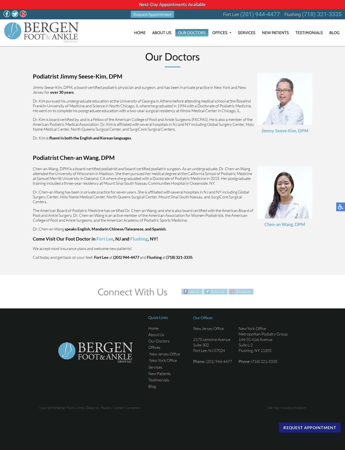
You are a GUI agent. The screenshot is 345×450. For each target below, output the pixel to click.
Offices (220, 32)
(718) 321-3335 (322, 14)
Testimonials (309, 32)
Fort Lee (104, 239)
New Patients (275, 32)
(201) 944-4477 (260, 14)
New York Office (163, 360)
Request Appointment (152, 14)
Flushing (139, 239)
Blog (334, 32)
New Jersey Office (164, 354)
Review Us (243, 291)
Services (246, 32)
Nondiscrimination (293, 408)
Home (140, 32)
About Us (161, 32)
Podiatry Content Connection (120, 408)
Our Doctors (192, 32)
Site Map (273, 408)
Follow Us (217, 291)
